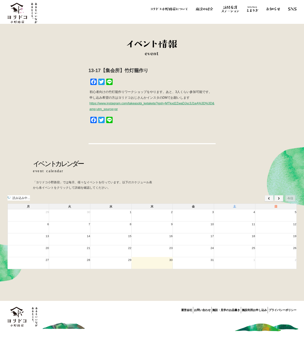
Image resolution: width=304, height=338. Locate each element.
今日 (290, 198)
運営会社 (169, 309)
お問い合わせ (189, 309)
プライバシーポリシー (282, 309)
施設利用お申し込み (250, 309)
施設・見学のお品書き (217, 309)
